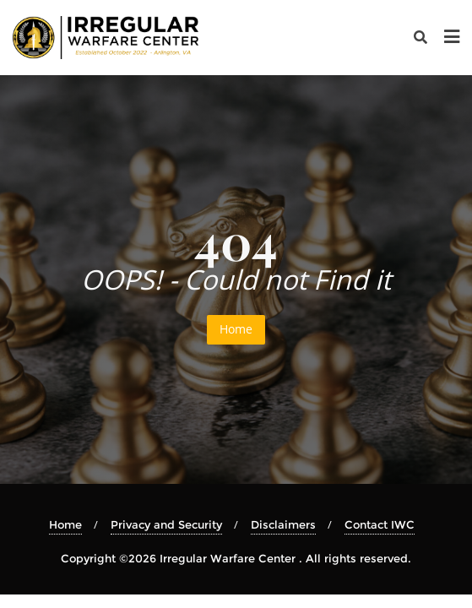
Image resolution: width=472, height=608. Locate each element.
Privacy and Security (166, 524)
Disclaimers (283, 524)
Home (236, 329)
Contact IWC (380, 524)
